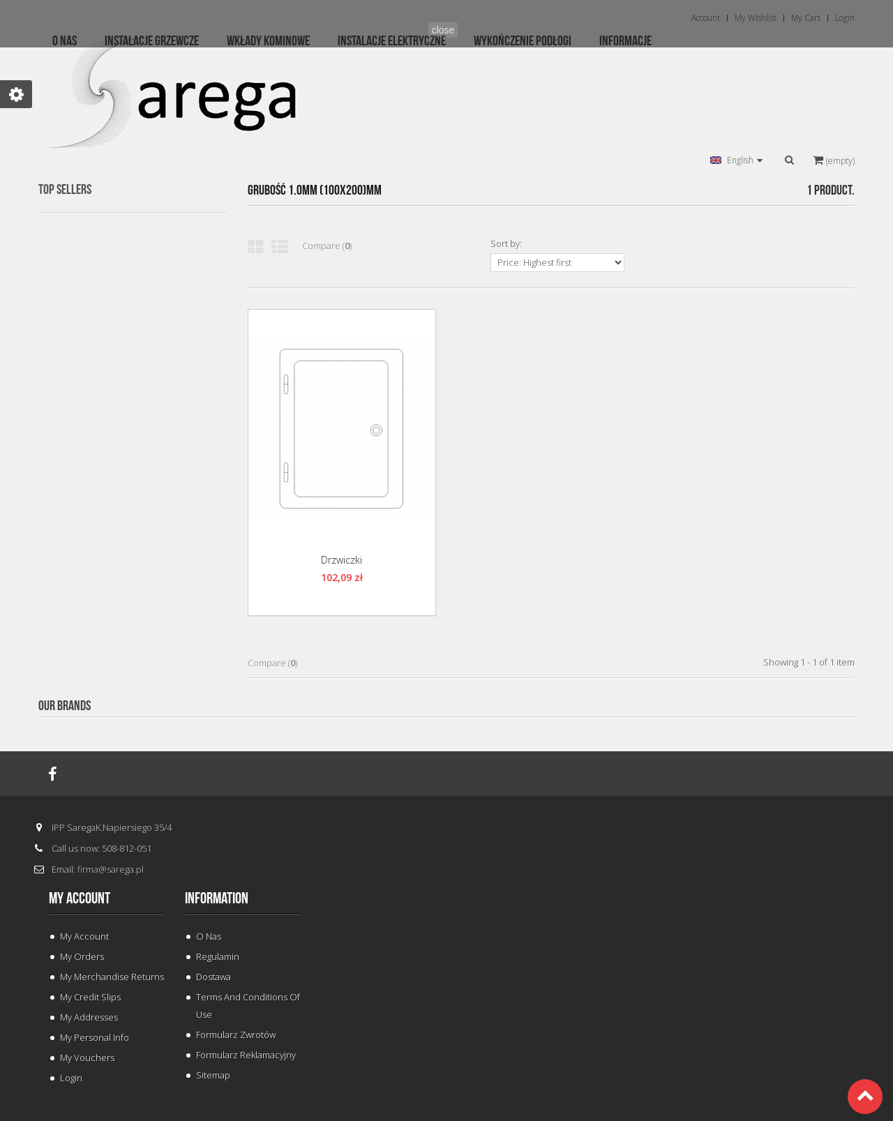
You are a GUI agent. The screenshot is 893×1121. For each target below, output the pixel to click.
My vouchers (87, 1057)
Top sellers (64, 189)
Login (71, 1077)
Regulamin (217, 956)
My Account (84, 936)
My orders (82, 956)
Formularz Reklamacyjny (246, 1054)
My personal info (94, 1037)
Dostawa (213, 976)
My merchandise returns (112, 976)
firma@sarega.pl (110, 869)
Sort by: (506, 243)
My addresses (89, 1017)
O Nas (208, 936)
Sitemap (213, 1075)
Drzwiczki (341, 559)
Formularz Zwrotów (236, 1034)
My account (79, 898)
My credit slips (90, 997)
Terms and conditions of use (248, 1006)
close (443, 30)
